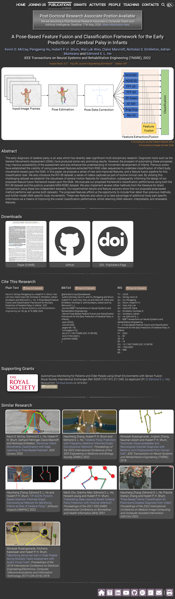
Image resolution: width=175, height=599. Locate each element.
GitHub (70, 265)
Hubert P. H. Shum (65, 49)
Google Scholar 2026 (164, 145)
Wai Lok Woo (91, 49)
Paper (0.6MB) (26, 265)
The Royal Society (64, 383)
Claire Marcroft (113, 49)
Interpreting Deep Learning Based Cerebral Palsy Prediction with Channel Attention (89, 501)
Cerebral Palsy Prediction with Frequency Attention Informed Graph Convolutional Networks (90, 443)
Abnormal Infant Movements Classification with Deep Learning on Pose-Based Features (31, 447)
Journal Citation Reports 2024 (159, 142)
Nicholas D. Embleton (143, 49)
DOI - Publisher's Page (113, 265)
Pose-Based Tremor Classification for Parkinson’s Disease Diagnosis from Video (145, 501)
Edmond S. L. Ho (98, 54)
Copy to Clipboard (33, 288)
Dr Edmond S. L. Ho (157, 379)
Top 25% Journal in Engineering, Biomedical (91, 63)
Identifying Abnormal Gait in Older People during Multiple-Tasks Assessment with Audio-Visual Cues (32, 559)
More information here (115, 24)
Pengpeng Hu (40, 49)
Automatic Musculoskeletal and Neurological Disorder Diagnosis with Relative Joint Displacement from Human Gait (145, 448)
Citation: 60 (121, 63)
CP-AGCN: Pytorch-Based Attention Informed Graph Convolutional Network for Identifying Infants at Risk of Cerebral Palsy (30, 501)
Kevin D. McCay (16, 49)
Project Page (49, 386)
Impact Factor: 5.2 (58, 63)
